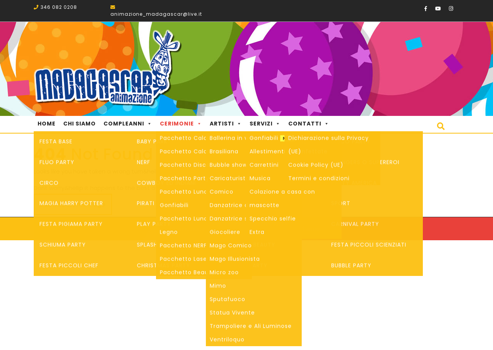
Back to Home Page (73, 204)
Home (47, 123)
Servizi (265, 123)
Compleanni (128, 123)
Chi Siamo (79, 123)
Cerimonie (181, 123)
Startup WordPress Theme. (282, 229)
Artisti (226, 123)
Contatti (308, 123)
